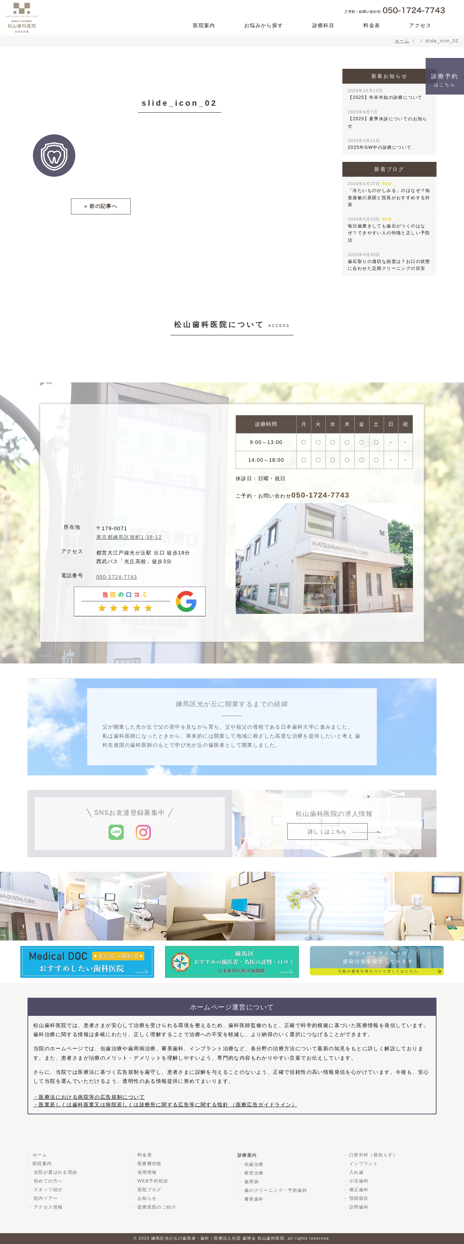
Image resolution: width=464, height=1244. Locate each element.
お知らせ (146, 1198)
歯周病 (251, 1181)
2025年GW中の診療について (380, 144)
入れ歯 (356, 1172)
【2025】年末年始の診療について (385, 94)
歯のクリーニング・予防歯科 (275, 1190)
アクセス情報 (48, 1207)
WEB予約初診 (152, 1181)
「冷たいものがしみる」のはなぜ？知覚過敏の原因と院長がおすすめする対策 (389, 194)
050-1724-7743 (116, 577)
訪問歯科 (358, 1207)
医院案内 (204, 25)
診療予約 (445, 80)
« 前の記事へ (100, 206)
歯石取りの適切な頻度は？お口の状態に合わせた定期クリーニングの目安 (389, 261)
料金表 (371, 25)
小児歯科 (358, 1181)
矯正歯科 (358, 1189)
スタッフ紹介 (48, 1189)
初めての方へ (48, 1181)
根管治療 (253, 1173)
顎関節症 (358, 1198)
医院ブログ (149, 1189)
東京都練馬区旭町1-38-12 (129, 537)
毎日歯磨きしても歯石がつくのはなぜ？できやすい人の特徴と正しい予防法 (389, 230)
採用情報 (146, 1172)
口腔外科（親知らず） (373, 1154)
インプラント (363, 1163)
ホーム (39, 1154)
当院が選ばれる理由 (55, 1172)
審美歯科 (253, 1199)
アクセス (420, 25)
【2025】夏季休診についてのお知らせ (387, 119)
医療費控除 (149, 1163)
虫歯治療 (253, 1164)
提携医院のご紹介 (156, 1207)
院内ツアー (46, 1198)
